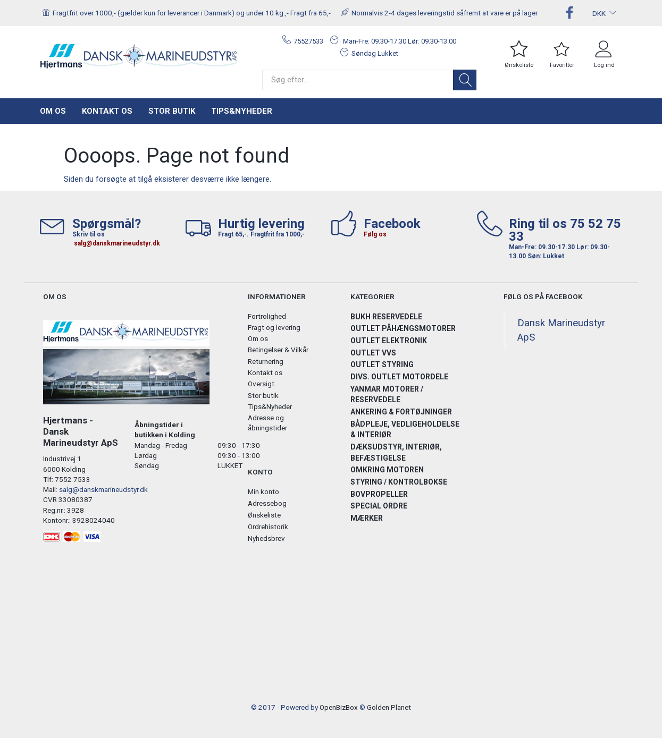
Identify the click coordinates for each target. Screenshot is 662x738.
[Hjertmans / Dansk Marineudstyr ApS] (139, 56)
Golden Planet (389, 707)
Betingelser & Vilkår (278, 349)
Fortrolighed (267, 316)
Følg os (375, 234)
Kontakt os (107, 111)
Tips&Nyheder (241, 111)
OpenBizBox (339, 707)
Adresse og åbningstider (267, 422)
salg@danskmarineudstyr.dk (117, 243)
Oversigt (261, 383)
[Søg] (464, 80)
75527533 (308, 41)
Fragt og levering (274, 327)
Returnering (265, 361)
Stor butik (171, 111)
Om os (53, 111)
